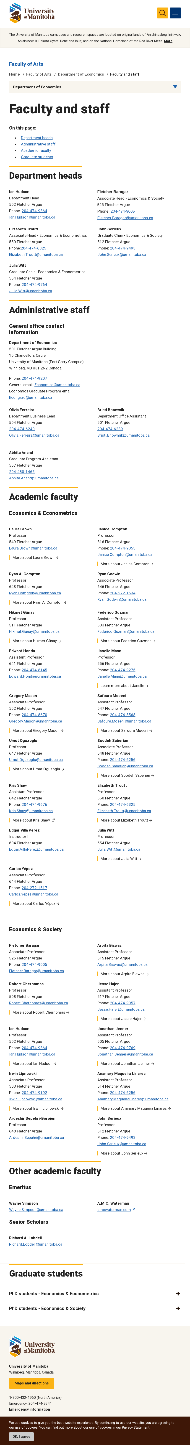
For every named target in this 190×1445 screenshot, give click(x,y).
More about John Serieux (122, 1153)
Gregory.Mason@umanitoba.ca (35, 721)
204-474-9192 (34, 1093)
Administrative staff (38, 144)
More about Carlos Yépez (34, 903)
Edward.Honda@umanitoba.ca (35, 676)
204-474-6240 (22, 429)
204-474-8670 (34, 715)
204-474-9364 (34, 211)
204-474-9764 (34, 285)
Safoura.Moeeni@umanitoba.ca (124, 721)
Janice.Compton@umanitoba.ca (124, 554)
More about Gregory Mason (36, 730)
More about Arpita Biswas (123, 974)
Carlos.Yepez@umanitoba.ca (33, 894)
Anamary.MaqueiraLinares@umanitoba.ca (133, 1099)
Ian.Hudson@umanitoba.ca (32, 217)
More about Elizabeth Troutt (124, 820)
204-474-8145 (34, 670)
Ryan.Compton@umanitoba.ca (35, 593)
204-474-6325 (33, 248)
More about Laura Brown (34, 557)
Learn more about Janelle (122, 686)
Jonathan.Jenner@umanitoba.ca (125, 1054)
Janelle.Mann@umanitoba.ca (122, 676)
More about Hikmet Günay (35, 641)
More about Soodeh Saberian (125, 775)
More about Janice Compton (125, 564)
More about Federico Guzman (126, 641)
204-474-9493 (122, 248)
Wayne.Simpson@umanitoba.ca (36, 1210)
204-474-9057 (122, 1003)
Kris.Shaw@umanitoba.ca (31, 811)
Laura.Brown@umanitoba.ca (33, 548)
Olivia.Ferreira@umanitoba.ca (34, 435)
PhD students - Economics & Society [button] (47, 1309)
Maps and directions (32, 1383)
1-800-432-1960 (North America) (35, 1397)
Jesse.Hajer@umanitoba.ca (121, 1009)
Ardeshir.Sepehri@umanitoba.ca (36, 1137)
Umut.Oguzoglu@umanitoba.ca (36, 760)
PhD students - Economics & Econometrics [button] (54, 1294)
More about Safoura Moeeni (124, 730)
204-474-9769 (122, 1048)
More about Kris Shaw (31, 820)
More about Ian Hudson (32, 1063)
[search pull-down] (162, 13)
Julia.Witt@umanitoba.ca (30, 291)
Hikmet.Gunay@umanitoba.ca (34, 631)
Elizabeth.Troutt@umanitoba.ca (36, 255)
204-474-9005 (34, 964)
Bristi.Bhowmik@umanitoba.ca (123, 435)
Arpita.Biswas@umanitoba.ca (122, 964)
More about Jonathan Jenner (125, 1063)
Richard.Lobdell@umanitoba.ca (35, 1244)
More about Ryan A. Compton (37, 602)
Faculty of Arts (26, 64)
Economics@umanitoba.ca (57, 385)
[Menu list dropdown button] (175, 87)
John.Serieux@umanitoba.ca (121, 255)
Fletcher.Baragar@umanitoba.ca (36, 971)
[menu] (175, 13)
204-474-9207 (34, 379)
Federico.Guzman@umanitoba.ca (125, 631)
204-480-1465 (22, 472)
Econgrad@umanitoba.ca (30, 398)
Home (14, 74)
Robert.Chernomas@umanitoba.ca (38, 1003)
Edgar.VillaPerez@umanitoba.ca (36, 849)
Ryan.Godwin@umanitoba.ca (121, 599)
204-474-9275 (122, 670)
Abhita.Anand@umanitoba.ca (34, 478)
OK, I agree (21, 1437)
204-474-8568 (122, 715)
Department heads (37, 138)
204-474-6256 (122, 760)
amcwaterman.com (114, 1210)
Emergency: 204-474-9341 (30, 1403)
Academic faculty (36, 150)
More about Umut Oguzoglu (36, 769)
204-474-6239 (110, 429)
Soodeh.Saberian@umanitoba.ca (125, 766)
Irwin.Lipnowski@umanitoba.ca (35, 1099)
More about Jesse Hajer (121, 1019)
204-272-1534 (122, 593)
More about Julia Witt (119, 859)
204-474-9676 (34, 804)
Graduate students (37, 157)
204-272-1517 (34, 888)
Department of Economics (81, 74)
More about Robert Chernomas (39, 1012)
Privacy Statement (135, 1427)
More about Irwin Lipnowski (36, 1108)
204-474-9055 (122, 548)
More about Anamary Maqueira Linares (134, 1108)
